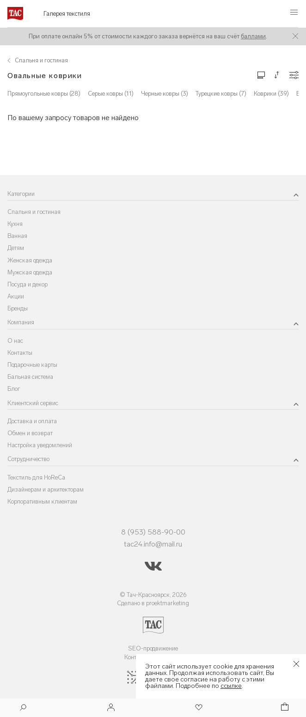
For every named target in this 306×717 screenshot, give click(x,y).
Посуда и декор (27, 284)
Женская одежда (29, 260)
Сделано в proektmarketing (153, 603)
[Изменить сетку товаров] (261, 74)
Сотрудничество (28, 459)
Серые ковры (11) (111, 93)
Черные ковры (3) (164, 93)
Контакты (19, 352)
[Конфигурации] (294, 75)
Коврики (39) (271, 93)
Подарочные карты (32, 364)
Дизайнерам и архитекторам (45, 489)
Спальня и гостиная (34, 211)
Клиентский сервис (32, 403)
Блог (13, 388)
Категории (21, 193)
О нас (15, 340)
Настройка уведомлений (39, 445)
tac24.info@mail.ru (153, 544)
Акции (15, 296)
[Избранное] (197, 708)
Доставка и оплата (32, 421)
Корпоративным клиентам (42, 501)
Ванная (17, 235)
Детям (15, 247)
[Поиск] (23, 708)
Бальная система (30, 376)
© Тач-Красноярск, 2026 (153, 594)
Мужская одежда (29, 272)
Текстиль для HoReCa (36, 477)
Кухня (15, 223)
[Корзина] (283, 708)
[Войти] (110, 708)
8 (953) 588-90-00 (153, 532)
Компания (20, 322)
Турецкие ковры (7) (221, 93)
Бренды (17, 308)
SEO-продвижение (153, 648)
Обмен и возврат (30, 433)
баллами (253, 36)
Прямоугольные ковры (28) (43, 93)
